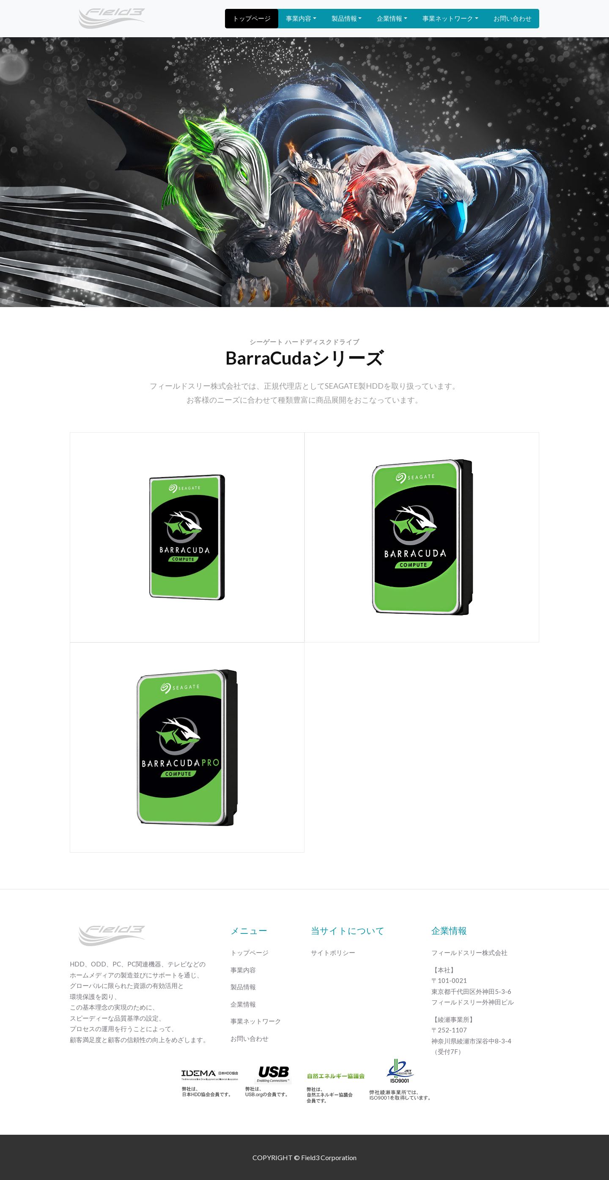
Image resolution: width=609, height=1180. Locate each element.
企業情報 (389, 18)
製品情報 (344, 18)
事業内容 (298, 18)
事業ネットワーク (447, 18)
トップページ (252, 18)
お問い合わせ (513, 18)
